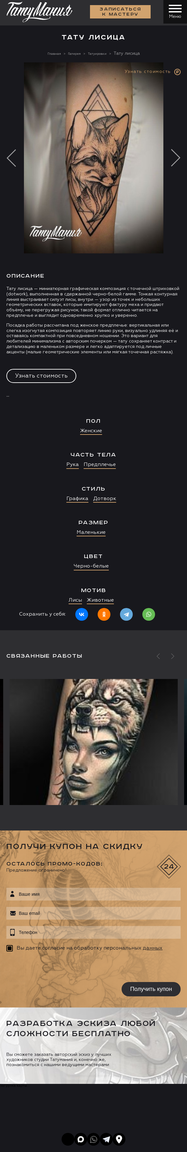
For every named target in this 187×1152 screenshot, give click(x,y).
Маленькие (91, 532)
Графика (77, 498)
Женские (91, 431)
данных (152, 948)
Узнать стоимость (41, 376)
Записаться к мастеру (118, 13)
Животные (100, 600)
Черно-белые (91, 566)
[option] (93, 346)
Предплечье (100, 464)
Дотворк (104, 498)
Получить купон (151, 989)
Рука (72, 464)
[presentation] (47, 967)
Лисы (75, 600)
